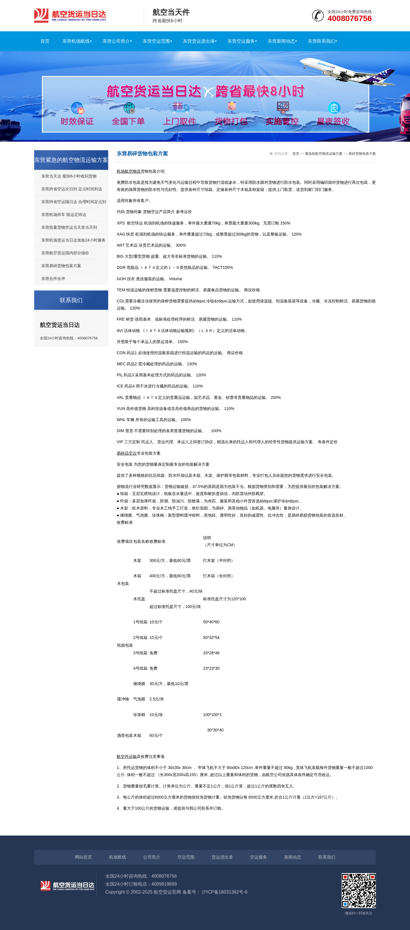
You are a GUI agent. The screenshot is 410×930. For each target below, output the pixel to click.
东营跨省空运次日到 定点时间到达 (71, 189)
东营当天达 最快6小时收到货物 (69, 176)
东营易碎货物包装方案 (61, 265)
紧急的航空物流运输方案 (324, 154)
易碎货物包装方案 (362, 154)
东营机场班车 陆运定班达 (63, 214)
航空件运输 (127, 756)
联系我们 (326, 857)
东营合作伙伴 (53, 278)
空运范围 (185, 857)
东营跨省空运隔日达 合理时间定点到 (73, 201)
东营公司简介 (116, 41)
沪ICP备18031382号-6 (224, 892)
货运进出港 (222, 857)
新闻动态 (292, 857)
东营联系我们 (321, 41)
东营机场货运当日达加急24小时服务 (73, 240)
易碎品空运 (127, 453)
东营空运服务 (241, 41)
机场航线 (117, 857)
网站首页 (83, 857)
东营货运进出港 (199, 41)
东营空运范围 (156, 41)
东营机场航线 (76, 41)
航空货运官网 (167, 892)
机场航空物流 (129, 171)
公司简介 (151, 857)
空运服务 (258, 857)
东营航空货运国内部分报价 (65, 253)
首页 (45, 41)
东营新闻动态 (281, 41)
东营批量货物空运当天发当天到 (69, 227)
